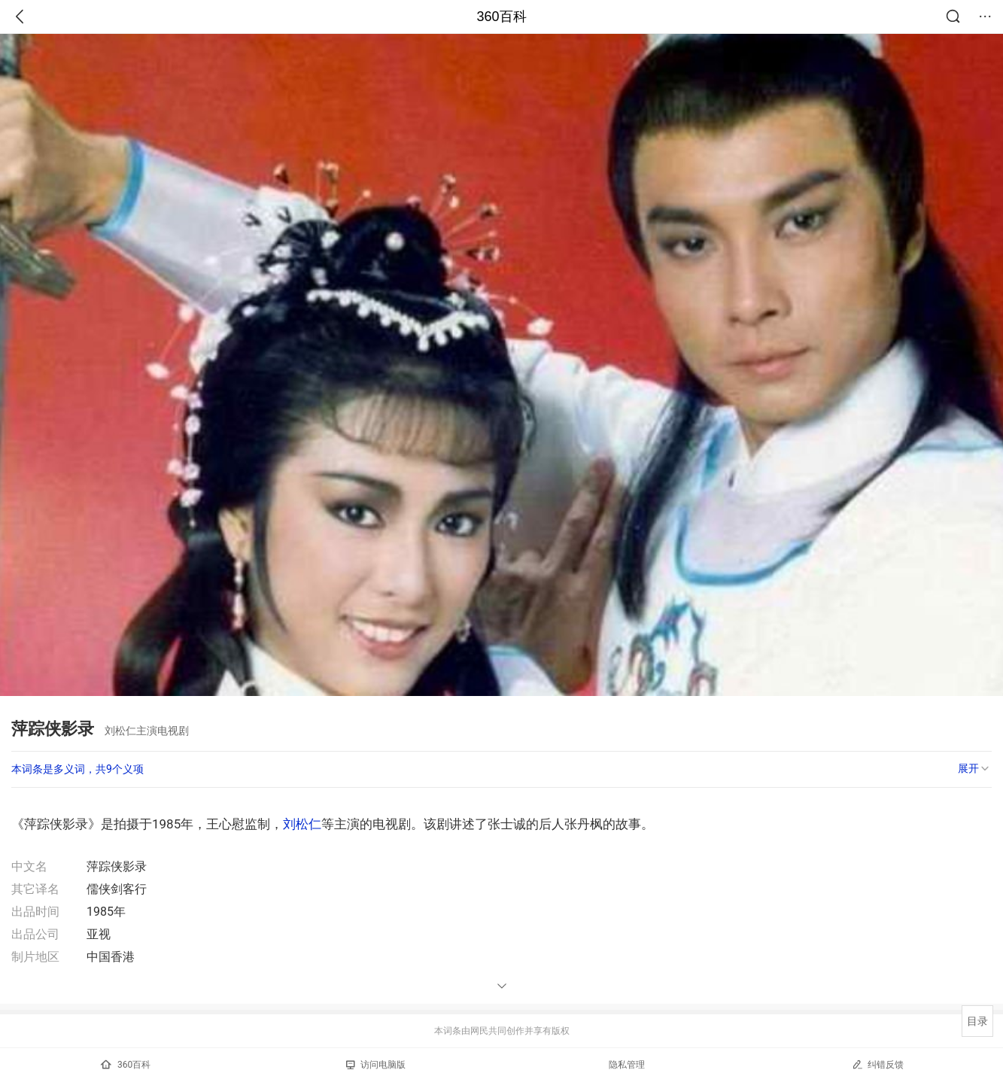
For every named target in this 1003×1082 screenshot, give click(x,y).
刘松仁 (302, 823)
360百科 (501, 16)
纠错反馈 (878, 1064)
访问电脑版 (376, 1064)
